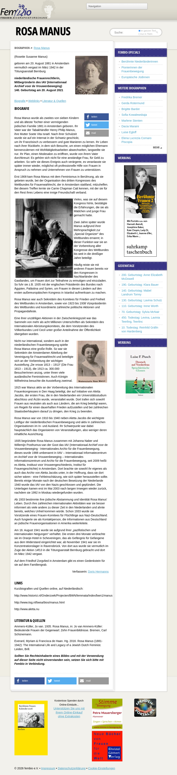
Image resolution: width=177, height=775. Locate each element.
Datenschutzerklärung (72, 768)
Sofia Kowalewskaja (134, 114)
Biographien (22, 48)
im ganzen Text (147, 30)
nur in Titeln (145, 34)
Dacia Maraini (130, 126)
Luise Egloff (129, 132)
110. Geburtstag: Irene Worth (140, 306)
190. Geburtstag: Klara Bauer (140, 284)
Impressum (48, 768)
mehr (156, 147)
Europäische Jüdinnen (136, 77)
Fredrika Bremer (132, 97)
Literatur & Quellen (54, 101)
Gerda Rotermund (133, 103)
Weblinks (34, 101)
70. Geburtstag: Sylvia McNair (140, 311)
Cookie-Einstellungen (101, 768)
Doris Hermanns (98, 571)
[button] (96, 116)
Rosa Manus (42, 48)
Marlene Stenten (132, 120)
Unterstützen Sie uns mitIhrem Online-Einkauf (69, 712)
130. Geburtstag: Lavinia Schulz (142, 300)
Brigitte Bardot (131, 109)
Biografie (20, 101)
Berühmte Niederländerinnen (140, 61)
